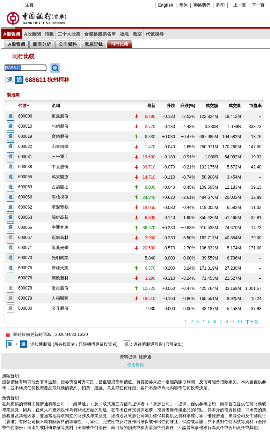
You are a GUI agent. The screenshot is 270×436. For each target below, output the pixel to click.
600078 (25, 288)
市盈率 (255, 105)
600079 (25, 298)
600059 (25, 187)
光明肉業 (60, 257)
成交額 (211, 105)
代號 (24, 105)
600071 (25, 247)
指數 (49, 34)
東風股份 (60, 116)
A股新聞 (32, 34)
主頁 (29, 5)
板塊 (124, 34)
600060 (25, 197)
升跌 (171, 105)
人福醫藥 (60, 298)
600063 (25, 217)
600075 (25, 267)
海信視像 (60, 197)
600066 (25, 227)
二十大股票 (69, 34)
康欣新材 (60, 278)
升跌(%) (187, 105)
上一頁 (239, 5)
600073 (25, 257)
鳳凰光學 (60, 247)
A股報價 (11, 34)
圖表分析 (42, 44)
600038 (25, 166)
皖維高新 (60, 217)
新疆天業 (60, 267)
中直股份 (60, 166)
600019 (25, 136)
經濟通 (145, 356)
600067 (25, 237)
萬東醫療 (60, 176)
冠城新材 (60, 237)
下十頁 (252, 322)
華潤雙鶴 (60, 207)
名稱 (56, 105)
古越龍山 (60, 187)
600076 (25, 278)
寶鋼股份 (60, 136)
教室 (137, 34)
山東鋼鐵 (60, 146)
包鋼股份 (60, 126)
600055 (25, 176)
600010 (25, 126)
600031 (25, 156)
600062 (25, 207)
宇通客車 (60, 227)
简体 (183, 5)
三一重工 (60, 156)
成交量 (234, 105)
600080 (25, 308)
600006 (25, 116)
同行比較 (119, 44)
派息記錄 (94, 44)
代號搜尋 (155, 34)
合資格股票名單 (100, 34)
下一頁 (258, 5)
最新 (151, 105)
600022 (25, 146)
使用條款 (135, 364)
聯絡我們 (202, 5)
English (165, 5)
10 (239, 321)
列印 (220, 5)
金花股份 (60, 308)
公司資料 (68, 44)
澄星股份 (60, 288)
